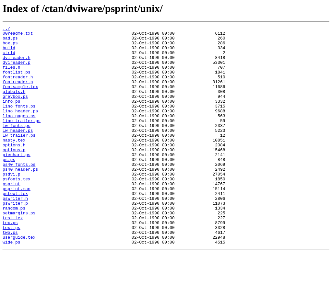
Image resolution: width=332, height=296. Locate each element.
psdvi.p (11, 204)
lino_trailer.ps (22, 140)
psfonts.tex (16, 210)
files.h (11, 76)
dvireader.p (16, 70)
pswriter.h (15, 233)
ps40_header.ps (20, 198)
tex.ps (10, 262)
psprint (11, 216)
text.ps (11, 268)
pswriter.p (15, 239)
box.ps (10, 47)
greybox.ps (15, 111)
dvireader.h (16, 64)
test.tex (13, 256)
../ (6, 29)
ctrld (9, 58)
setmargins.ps (19, 251)
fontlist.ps (16, 82)
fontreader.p (18, 93)
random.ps (14, 245)
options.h (14, 169)
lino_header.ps (20, 128)
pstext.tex (15, 227)
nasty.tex (14, 163)
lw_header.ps (18, 151)
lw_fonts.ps (16, 146)
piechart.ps (16, 181)
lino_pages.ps (19, 134)
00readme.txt (18, 35)
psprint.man (16, 221)
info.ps (11, 117)
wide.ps (11, 286)
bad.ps (10, 41)
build (9, 52)
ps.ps (9, 186)
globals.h (14, 105)
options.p (14, 175)
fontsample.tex (20, 99)
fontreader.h (18, 87)
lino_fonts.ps (19, 122)
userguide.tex (19, 280)
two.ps (10, 274)
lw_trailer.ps (19, 157)
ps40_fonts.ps (19, 192)
